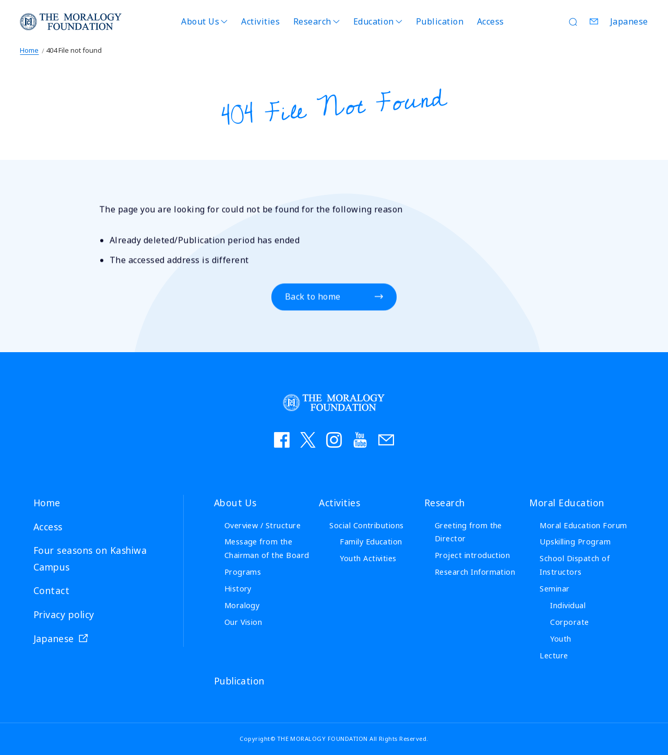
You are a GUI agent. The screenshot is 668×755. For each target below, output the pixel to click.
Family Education (371, 542)
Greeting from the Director (468, 532)
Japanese (629, 21)
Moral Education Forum (583, 525)
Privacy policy (63, 614)
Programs (242, 572)
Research (312, 21)
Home (29, 50)
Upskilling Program (575, 542)
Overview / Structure (262, 525)
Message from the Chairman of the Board (266, 548)
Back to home (313, 297)
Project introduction (472, 555)
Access (490, 21)
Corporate (569, 622)
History (238, 589)
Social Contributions (366, 525)
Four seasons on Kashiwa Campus (90, 558)
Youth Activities (368, 558)
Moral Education (566, 502)
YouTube (360, 440)
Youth (560, 639)
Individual (568, 605)
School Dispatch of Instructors (575, 565)
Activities (260, 21)
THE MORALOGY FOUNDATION (71, 21)
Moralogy (242, 605)
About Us (200, 21)
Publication (439, 21)
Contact (594, 21)
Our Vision (243, 622)
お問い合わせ (386, 440)
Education (373, 21)
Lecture (554, 655)
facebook (282, 440)
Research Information (475, 572)
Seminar (554, 589)
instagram (334, 440)
